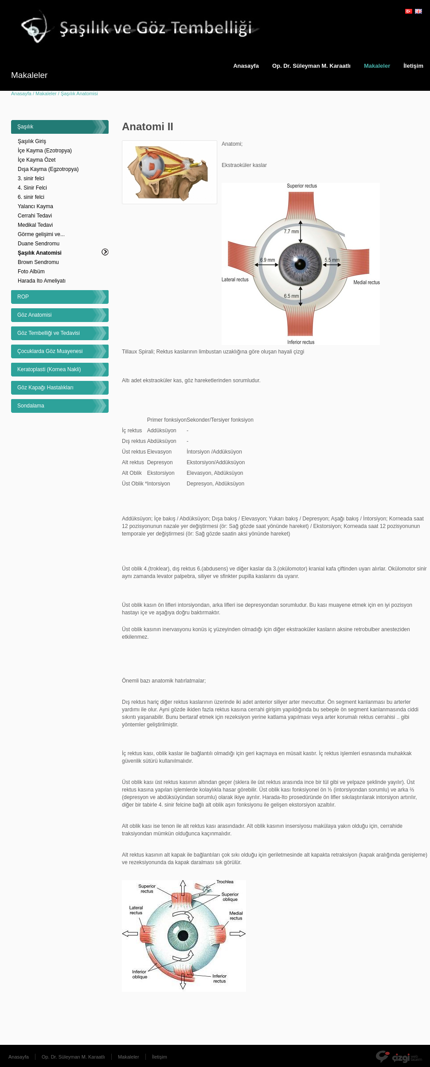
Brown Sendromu (38, 262)
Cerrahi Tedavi (35, 216)
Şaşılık (25, 127)
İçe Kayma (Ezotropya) (45, 150)
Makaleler (377, 65)
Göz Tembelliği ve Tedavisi (48, 333)
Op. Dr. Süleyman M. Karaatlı (311, 65)
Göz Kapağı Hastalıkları (45, 387)
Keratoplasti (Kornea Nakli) (49, 369)
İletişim (159, 1056)
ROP (23, 297)
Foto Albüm (31, 271)
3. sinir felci (31, 178)
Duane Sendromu (38, 244)
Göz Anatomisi (34, 315)
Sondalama (30, 406)
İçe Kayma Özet (36, 160)
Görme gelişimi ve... (41, 234)
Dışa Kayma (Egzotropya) (48, 169)
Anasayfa (246, 65)
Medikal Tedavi (35, 225)
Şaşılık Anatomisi (40, 253)
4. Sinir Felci (32, 188)
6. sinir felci (31, 197)
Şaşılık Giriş (32, 141)
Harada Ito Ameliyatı (42, 281)
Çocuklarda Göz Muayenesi (49, 351)
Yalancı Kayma (35, 206)
